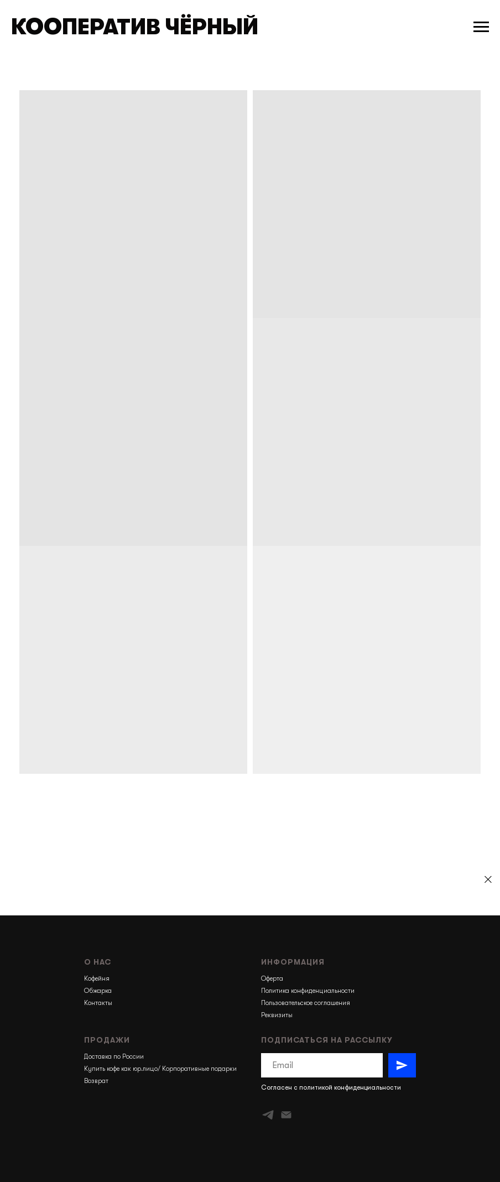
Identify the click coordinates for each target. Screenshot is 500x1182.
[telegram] (268, 1115)
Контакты (98, 1003)
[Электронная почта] (286, 1115)
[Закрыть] (488, 879)
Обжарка (98, 990)
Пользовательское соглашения (305, 1003)
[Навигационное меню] (481, 27)
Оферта (272, 978)
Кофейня (97, 978)
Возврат (96, 1081)
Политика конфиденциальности (308, 990)
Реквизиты (277, 1015)
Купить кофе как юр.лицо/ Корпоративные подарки (160, 1068)
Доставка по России (114, 1056)
